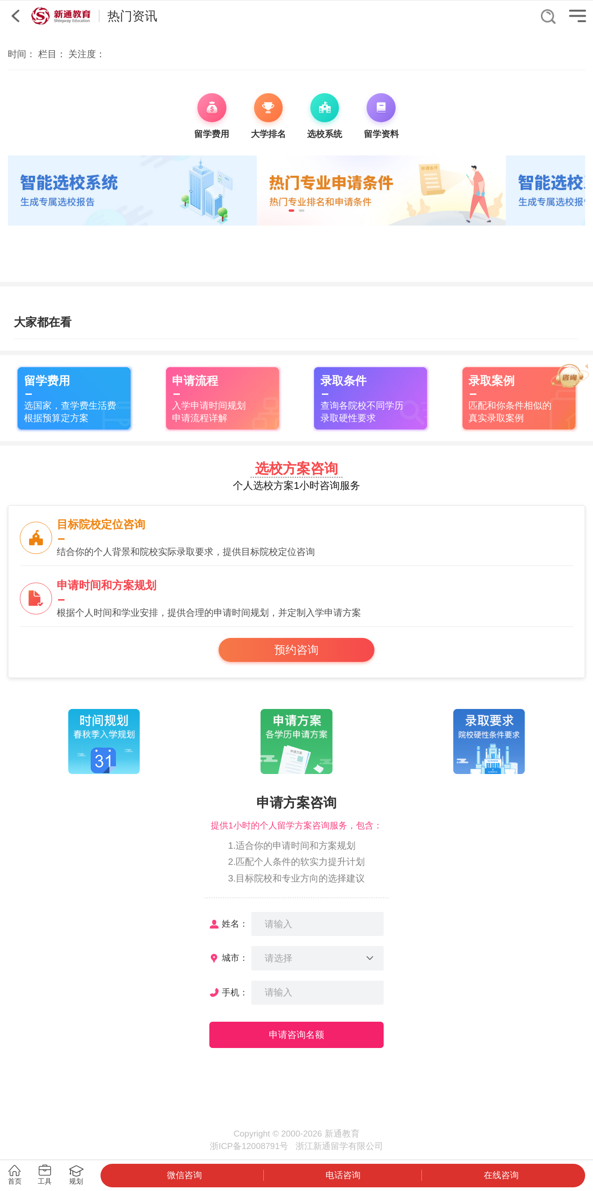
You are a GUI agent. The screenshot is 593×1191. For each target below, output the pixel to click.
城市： (235, 958)
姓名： (235, 924)
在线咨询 (501, 1175)
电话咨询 (343, 1175)
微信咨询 (184, 1175)
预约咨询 (296, 650)
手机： (235, 992)
